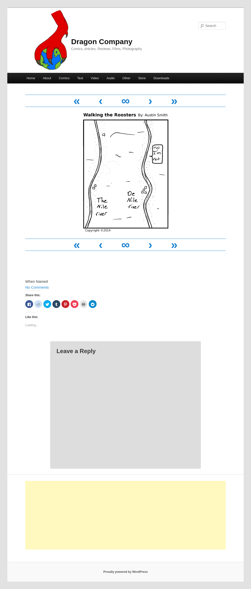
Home (30, 78)
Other (127, 78)
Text (80, 78)
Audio (111, 78)
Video (95, 78)
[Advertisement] (125, 515)
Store (142, 78)
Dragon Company (101, 42)
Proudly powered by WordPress (125, 572)
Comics (64, 78)
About (47, 78)
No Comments (37, 287)
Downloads (161, 78)
